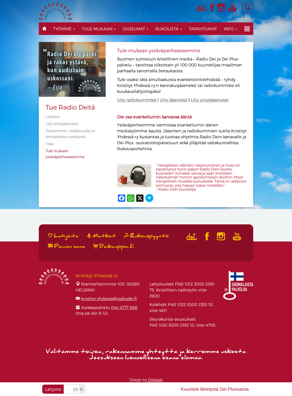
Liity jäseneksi (173, 99)
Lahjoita (53, 116)
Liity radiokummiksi (136, 99)
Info (230, 28)
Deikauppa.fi (113, 246)
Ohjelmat (136, 28)
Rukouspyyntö (146, 235)
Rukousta (168, 28)
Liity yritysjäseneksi (62, 123)
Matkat (101, 235)
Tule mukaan (99, 28)
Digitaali (155, 380)
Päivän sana (66, 246)
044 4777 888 (124, 307)
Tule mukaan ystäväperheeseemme (158, 50)
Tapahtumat (203, 28)
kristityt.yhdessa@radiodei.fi (109, 298)
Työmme (64, 28)
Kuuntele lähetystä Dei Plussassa (215, 389)
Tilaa (50, 144)
